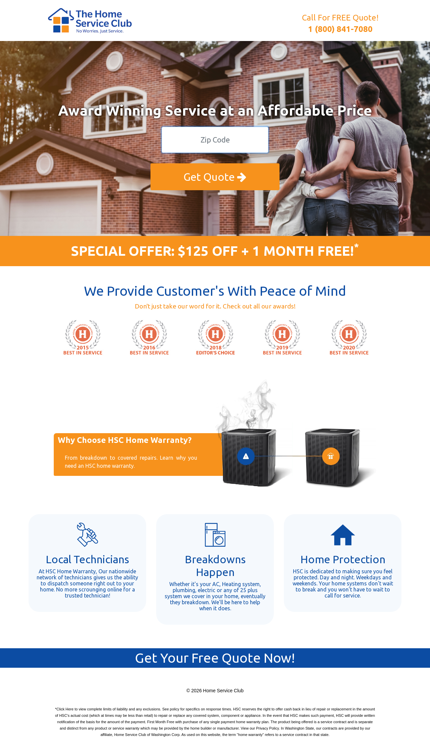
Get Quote (214, 177)
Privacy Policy (267, 728)
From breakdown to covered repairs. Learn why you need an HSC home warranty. (131, 462)
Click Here (65, 709)
